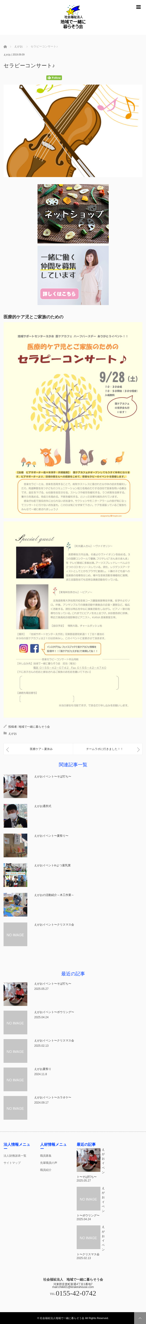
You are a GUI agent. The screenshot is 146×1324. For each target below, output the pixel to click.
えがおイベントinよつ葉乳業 (53, 865)
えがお (7, 54)
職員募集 (46, 1155)
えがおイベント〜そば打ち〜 (52, 776)
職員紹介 (46, 1170)
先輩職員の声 (48, 1162)
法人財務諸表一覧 (15, 1155)
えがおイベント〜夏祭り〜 (51, 835)
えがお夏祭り (42, 1069)
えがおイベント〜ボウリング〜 (54, 1012)
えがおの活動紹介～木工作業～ (54, 895)
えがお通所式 (42, 806)
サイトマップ (12, 1162)
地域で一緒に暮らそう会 (34, 726)
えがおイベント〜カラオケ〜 (52, 1097)
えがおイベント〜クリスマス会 (54, 924)
